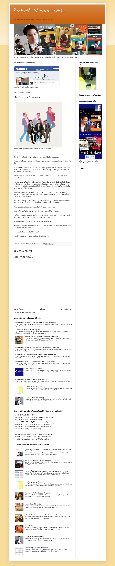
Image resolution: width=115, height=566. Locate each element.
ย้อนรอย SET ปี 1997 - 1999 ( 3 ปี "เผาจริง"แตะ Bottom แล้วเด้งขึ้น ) (35, 424)
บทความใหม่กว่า (19, 309)
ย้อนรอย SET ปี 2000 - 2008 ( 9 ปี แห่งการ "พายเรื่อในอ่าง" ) (33, 426)
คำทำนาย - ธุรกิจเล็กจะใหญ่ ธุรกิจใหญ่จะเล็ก (37, 493)
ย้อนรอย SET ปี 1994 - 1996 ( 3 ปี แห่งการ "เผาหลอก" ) (31, 422)
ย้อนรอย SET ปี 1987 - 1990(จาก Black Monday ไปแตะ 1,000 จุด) (34, 417)
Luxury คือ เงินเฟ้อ (30, 526)
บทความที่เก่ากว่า (66, 309)
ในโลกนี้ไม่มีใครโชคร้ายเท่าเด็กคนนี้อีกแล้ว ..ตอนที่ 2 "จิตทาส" (43, 515)
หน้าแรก (42, 309)
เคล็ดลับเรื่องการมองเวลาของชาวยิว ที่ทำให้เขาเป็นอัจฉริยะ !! (42, 336)
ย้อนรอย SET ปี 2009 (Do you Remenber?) (28, 429)
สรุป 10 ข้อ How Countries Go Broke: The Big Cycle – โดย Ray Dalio (35, 354)
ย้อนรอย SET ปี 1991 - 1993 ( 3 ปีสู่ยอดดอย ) (28, 419)
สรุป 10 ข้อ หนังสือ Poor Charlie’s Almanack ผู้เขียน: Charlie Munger (35, 361)
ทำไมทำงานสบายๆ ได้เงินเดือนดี (34, 397)
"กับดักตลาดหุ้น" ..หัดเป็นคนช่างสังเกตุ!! (36, 547)
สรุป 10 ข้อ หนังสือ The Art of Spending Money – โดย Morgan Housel (35, 322)
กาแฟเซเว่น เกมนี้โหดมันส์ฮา (33, 504)
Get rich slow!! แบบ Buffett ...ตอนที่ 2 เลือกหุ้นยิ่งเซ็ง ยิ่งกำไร (33, 437)
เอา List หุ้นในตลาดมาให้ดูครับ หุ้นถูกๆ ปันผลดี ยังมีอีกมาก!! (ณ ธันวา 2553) (47, 471)
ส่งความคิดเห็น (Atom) (28, 312)
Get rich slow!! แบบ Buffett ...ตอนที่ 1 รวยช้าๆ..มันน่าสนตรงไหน (34, 434)
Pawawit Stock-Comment (40, 10)
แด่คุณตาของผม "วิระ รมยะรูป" (34, 368)
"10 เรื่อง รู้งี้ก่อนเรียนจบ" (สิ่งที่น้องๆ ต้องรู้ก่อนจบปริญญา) (41, 460)
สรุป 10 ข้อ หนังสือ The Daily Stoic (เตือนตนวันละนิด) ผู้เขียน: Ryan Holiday (37, 347)
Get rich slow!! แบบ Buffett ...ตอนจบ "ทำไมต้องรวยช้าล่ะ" (32, 439)
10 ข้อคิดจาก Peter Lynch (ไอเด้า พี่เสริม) (27, 329)
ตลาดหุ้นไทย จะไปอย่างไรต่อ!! (33, 386)
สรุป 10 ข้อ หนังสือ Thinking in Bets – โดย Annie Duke (31, 379)
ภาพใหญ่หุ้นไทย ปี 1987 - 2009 (24, 415)
